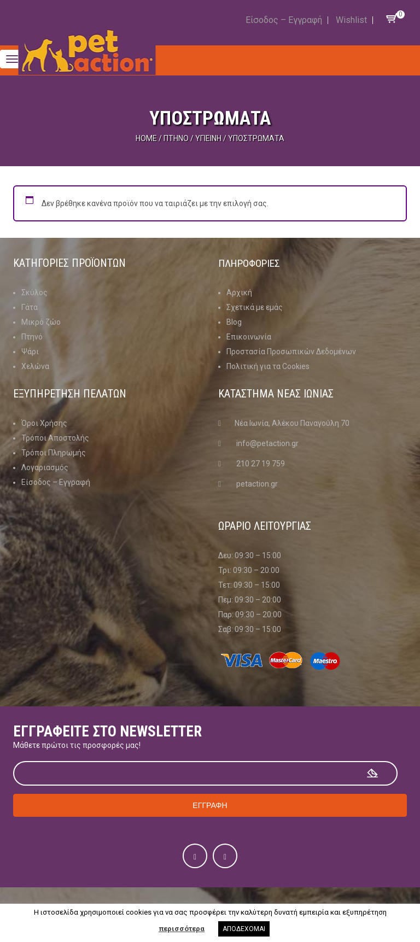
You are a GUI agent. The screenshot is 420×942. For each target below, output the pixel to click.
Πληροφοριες (251, 263)
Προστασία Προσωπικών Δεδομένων (291, 351)
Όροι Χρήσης (44, 423)
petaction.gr (257, 483)
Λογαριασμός (44, 467)
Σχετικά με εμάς (254, 307)
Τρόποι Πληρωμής (53, 452)
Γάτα (29, 307)
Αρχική (239, 292)
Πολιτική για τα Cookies (268, 366)
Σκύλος (34, 292)
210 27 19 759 (260, 463)
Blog (234, 322)
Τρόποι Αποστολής (55, 438)
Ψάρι (30, 351)
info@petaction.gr (267, 443)
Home (146, 138)
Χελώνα (35, 366)
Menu (46, 52)
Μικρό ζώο (41, 322)
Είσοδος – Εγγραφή (284, 20)
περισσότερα (182, 929)
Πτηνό (176, 138)
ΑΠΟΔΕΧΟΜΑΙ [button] (244, 929)
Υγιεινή (208, 138)
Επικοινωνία (248, 336)
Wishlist (351, 20)
